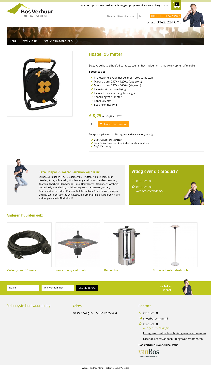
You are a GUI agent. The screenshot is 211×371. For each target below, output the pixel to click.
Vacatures (85, 5)
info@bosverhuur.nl (155, 318)
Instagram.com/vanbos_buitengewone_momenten (174, 333)
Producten (98, 5)
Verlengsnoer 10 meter (22, 270)
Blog (157, 5)
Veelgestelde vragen (117, 5)
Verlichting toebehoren (59, 41)
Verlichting (30, 41)
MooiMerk (98, 368)
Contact (166, 5)
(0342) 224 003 (168, 22)
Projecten (134, 5)
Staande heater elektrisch (170, 270)
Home (13, 41)
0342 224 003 (144, 181)
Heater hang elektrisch (71, 270)
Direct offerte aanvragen (166, 16)
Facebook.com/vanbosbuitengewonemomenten (173, 339)
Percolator (111, 270)
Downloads (147, 5)
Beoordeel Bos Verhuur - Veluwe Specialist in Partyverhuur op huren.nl (27, 324)
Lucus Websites (122, 368)
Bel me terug (87, 287)
